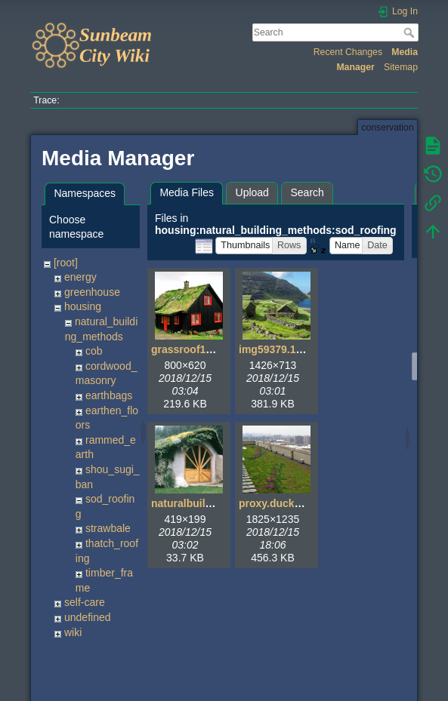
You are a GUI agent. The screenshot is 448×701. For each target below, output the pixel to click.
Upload (252, 192)
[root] (66, 263)
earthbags (108, 395)
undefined (87, 617)
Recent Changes (348, 52)
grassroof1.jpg (187, 349)
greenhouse (92, 292)
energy (80, 277)
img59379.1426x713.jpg (297, 349)
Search (410, 32)
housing (82, 306)
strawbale (108, 528)
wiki (73, 632)
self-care (84, 602)
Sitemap (401, 67)
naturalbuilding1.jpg (201, 503)
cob (94, 351)
